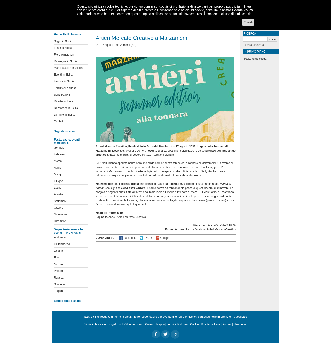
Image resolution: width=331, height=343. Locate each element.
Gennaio (59, 147)
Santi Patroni (62, 94)
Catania (58, 250)
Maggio (58, 174)
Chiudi (248, 22)
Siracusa (59, 284)
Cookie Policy (242, 10)
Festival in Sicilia (64, 81)
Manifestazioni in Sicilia (68, 68)
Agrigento (60, 237)
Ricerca (250, 33)
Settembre (60, 201)
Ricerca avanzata (253, 45)
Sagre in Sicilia (63, 41)
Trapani (58, 291)
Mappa (160, 324)
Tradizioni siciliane (65, 88)
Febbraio (59, 154)
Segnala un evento (65, 131)
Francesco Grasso (142, 324)
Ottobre (58, 207)
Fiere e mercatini (64, 54)
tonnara (132, 200)
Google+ (165, 238)
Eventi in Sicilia (63, 74)
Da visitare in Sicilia (66, 108)
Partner (227, 324)
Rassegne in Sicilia (65, 61)
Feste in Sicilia (63, 48)
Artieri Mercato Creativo (131, 217)
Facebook (129, 238)
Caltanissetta (62, 244)
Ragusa (58, 277)
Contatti (58, 121)
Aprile (57, 167)
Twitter (148, 238)
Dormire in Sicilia (64, 114)
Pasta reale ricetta (255, 58)
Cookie (194, 324)
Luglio (57, 187)
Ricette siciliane (63, 101)
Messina (59, 264)
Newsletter (240, 324)
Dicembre (60, 221)
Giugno (58, 181)
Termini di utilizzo (177, 324)
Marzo (58, 161)
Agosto (58, 194)
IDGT (125, 324)
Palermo (59, 271)
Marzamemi (123, 45)
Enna (57, 257)
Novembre (60, 214)
